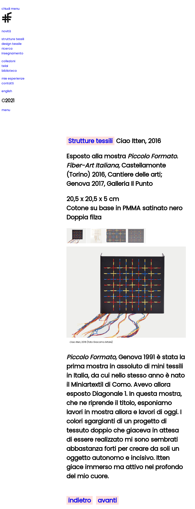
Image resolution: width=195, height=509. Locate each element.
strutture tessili (13, 39)
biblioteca (9, 70)
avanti (107, 500)
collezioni (8, 61)
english (7, 91)
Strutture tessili (90, 141)
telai (5, 66)
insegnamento (12, 53)
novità (6, 31)
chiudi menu (10, 8)
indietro (79, 500)
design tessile (12, 44)
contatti (8, 83)
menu (6, 110)
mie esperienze (13, 78)
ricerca (7, 48)
